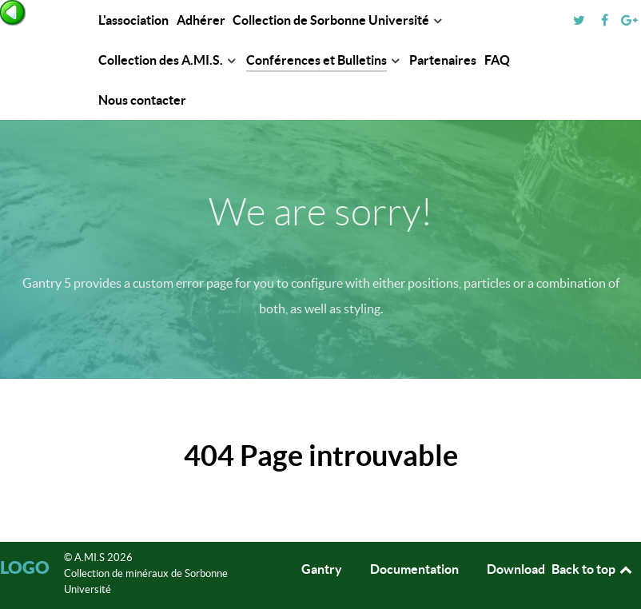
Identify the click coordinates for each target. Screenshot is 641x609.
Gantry (321, 569)
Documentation (414, 569)
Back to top (593, 569)
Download (516, 569)
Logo (25, 567)
